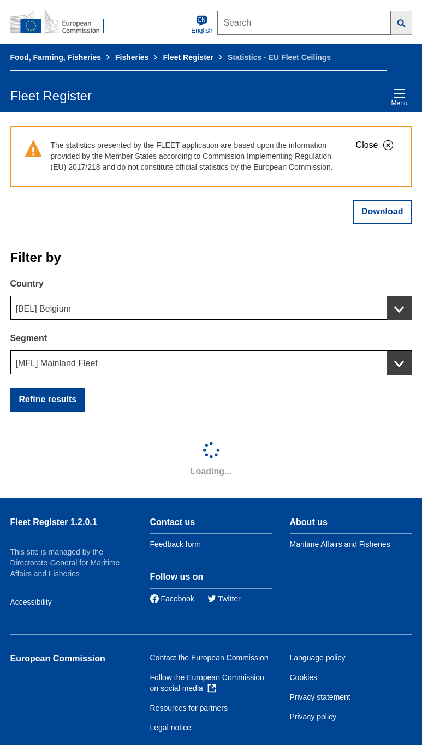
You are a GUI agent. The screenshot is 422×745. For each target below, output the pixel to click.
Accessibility (31, 602)
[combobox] (211, 307)
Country (27, 283)
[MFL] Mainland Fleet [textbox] (57, 363)
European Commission (57, 658)
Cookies (304, 677)
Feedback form (175, 544)
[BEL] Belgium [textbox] (43, 308)
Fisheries (131, 57)
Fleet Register (188, 57)
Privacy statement (320, 697)
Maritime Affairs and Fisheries (340, 544)
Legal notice (171, 727)
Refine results (48, 399)
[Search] (401, 23)
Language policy (318, 657)
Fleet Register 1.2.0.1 (53, 522)
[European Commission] (63, 22)
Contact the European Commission (209, 657)
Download (382, 211)
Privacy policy (313, 716)
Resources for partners (189, 708)
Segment (28, 338)
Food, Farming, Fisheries (55, 57)
